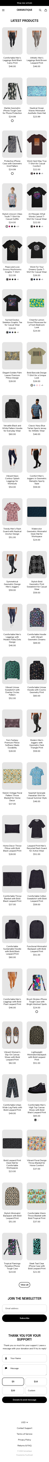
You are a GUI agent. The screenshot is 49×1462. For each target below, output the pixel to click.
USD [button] (24, 1422)
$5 (13, 1381)
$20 (13, 1390)
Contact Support (24, 1428)
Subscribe (24, 1318)
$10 (36, 1381)
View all (24, 1284)
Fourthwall (29, 1455)
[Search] (40, 10)
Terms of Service (24, 1434)
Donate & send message (24, 1399)
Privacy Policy (24, 1439)
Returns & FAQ (24, 1445)
